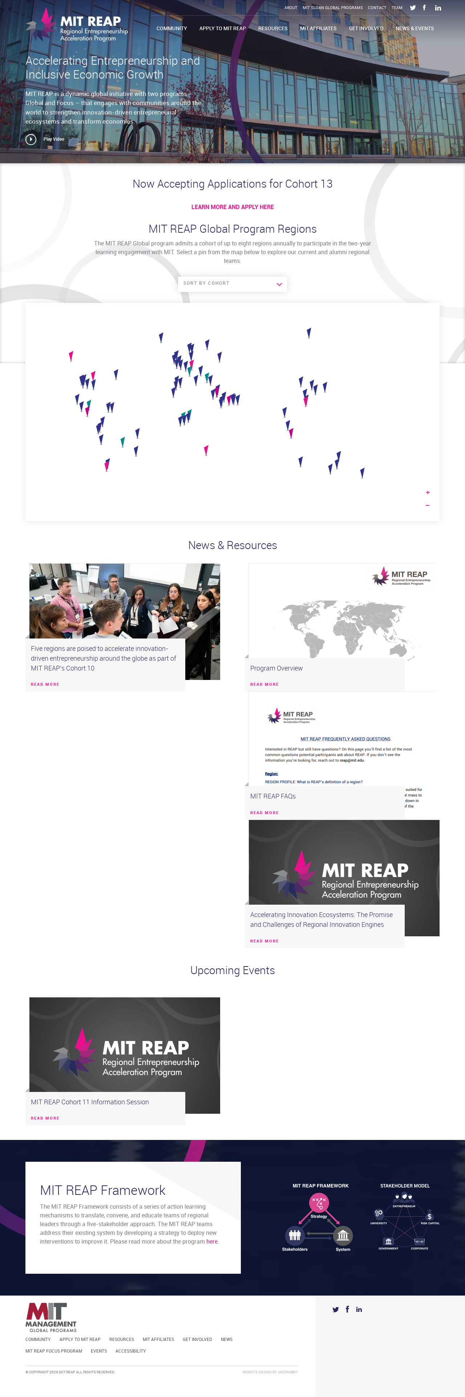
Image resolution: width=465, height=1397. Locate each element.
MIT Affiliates (318, 28)
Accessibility (131, 1351)
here (212, 1242)
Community (172, 28)
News (226, 1339)
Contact (377, 8)
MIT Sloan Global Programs (333, 8)
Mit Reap (76, 24)
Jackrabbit (288, 1372)
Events (99, 1351)
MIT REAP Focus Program (53, 1351)
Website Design (257, 1372)
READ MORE (45, 685)
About (291, 8)
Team (397, 8)
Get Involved (366, 28)
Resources (273, 28)
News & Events (415, 28)
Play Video (54, 139)
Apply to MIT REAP (222, 28)
